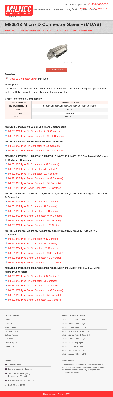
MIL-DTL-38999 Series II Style (73, 324)
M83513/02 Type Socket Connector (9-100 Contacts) (36, 136)
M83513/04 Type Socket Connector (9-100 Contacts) (36, 150)
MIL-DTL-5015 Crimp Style (72, 343)
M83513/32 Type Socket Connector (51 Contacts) (34, 295)
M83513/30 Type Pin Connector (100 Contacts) (33, 285)
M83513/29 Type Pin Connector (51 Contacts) (32, 281)
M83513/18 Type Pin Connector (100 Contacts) (33, 211)
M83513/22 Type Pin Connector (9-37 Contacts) (33, 238)
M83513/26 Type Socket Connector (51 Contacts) (34, 257)
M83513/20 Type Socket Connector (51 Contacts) (34, 220)
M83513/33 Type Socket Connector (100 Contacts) (35, 299)
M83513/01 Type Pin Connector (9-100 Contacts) (34, 131)
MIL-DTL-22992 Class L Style (73, 350)
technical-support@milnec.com (94, 8)
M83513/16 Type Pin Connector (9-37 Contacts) (33, 201)
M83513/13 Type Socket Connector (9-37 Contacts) (35, 178)
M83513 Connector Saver (23, 78)
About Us (8, 324)
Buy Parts (9, 339)
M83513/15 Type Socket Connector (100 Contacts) (35, 188)
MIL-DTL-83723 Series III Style (74, 354)
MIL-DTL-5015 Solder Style (72, 346)
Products (23, 9)
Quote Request (11, 343)
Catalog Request (11, 335)
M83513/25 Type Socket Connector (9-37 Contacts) (35, 253)
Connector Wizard (41, 9)
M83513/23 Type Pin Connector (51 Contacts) (32, 243)
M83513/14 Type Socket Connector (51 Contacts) (34, 183)
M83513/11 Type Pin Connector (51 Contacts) (32, 169)
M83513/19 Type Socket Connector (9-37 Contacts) (35, 215)
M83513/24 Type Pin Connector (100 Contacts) (33, 248)
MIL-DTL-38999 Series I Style (73, 320)
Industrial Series (11, 331)
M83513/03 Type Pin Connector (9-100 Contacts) (34, 146)
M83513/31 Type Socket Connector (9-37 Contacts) (35, 290)
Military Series (10, 327)
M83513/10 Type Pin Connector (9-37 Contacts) (33, 164)
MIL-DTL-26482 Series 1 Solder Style (76, 331)
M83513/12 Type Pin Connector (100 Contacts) (33, 173)
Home (12, 9)
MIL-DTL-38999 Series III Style (74, 327)
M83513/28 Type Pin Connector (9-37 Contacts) (33, 276)
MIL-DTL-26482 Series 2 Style (73, 339)
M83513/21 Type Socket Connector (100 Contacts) (35, 225)
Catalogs (58, 9)
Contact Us (15, 16)
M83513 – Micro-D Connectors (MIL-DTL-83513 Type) (33, 31)
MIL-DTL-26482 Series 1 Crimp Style (76, 335)
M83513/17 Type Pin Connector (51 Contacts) (32, 206)
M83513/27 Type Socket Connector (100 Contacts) (35, 262)
